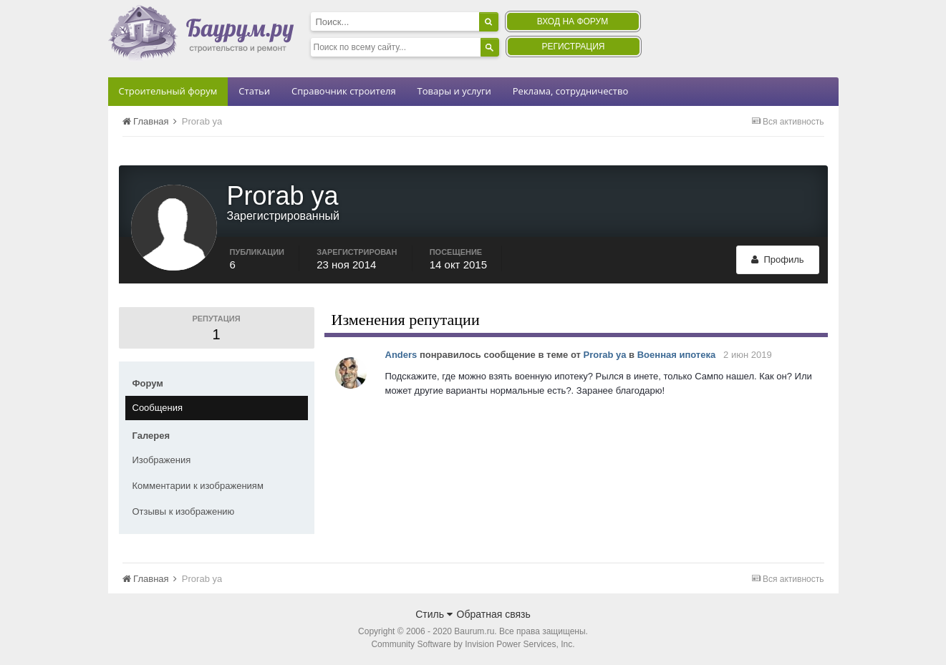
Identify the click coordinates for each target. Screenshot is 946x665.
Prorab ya (605, 354)
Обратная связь (494, 614)
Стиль (434, 614)
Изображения (161, 460)
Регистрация (572, 47)
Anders (401, 354)
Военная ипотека (676, 354)
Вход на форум (572, 21)
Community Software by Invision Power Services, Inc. (472, 644)
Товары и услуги (454, 90)
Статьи (254, 90)
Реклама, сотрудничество (570, 90)
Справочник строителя (343, 90)
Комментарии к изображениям (198, 485)
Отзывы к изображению (183, 511)
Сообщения (157, 407)
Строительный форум (168, 90)
